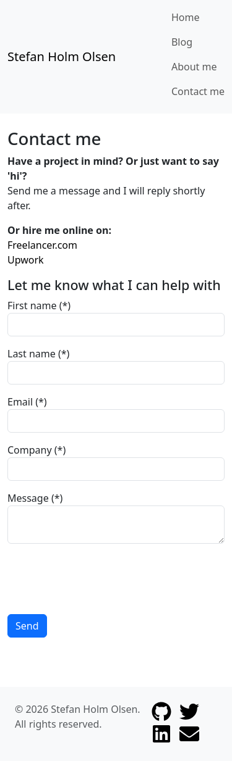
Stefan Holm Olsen (61, 56)
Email (20, 402)
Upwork (25, 260)
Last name (31, 353)
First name (32, 305)
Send (27, 626)
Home (185, 17)
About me (194, 66)
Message (28, 498)
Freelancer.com (42, 245)
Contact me (198, 91)
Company (29, 450)
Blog (181, 42)
